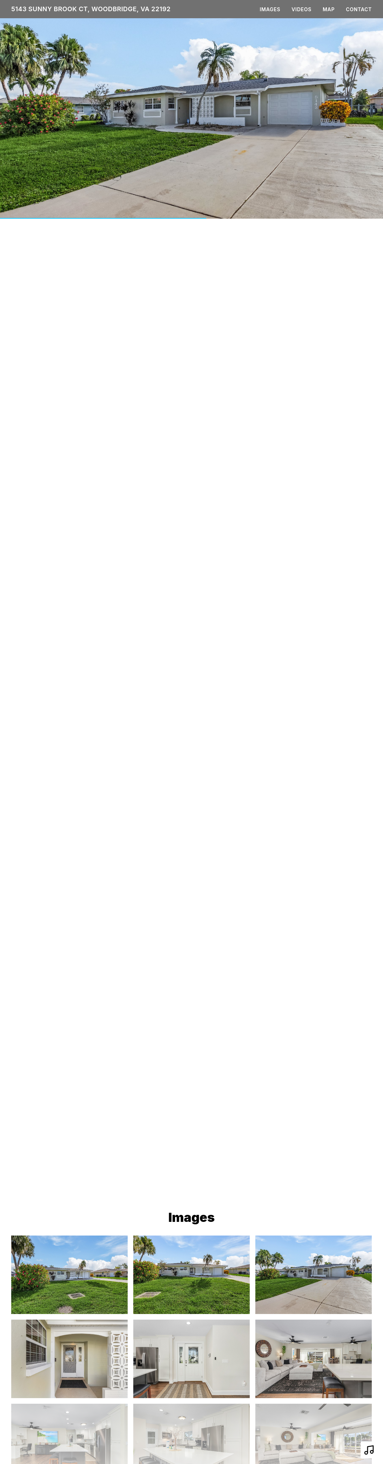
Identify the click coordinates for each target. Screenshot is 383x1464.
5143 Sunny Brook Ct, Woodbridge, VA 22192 (90, 9)
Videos (301, 9)
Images (270, 9)
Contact (359, 9)
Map (329, 9)
